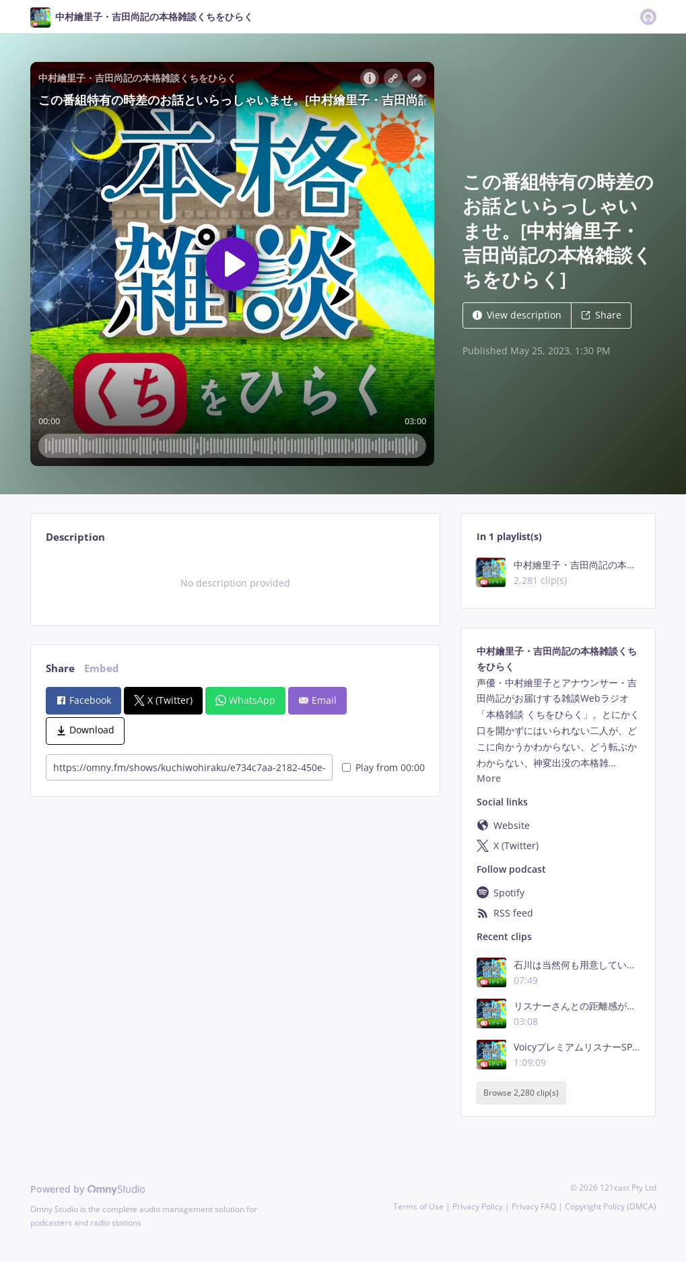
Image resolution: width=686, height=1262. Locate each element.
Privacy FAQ (534, 1206)
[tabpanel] (235, 583)
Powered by (87, 1189)
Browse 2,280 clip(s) (521, 1093)
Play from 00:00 (383, 767)
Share (601, 314)
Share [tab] (60, 668)
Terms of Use (418, 1206)
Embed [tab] (101, 668)
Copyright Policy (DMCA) (610, 1206)
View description (517, 314)
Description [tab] (75, 537)
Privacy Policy (477, 1206)
